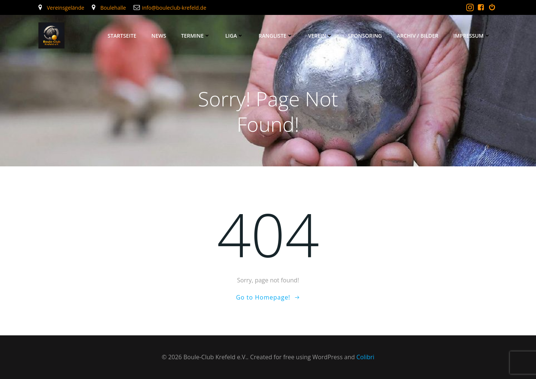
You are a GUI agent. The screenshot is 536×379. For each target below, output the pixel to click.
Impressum (471, 35)
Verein (320, 35)
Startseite (121, 35)
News (158, 35)
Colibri (365, 357)
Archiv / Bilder (417, 35)
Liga (234, 35)
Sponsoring (365, 35)
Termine (195, 35)
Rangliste (275, 35)
